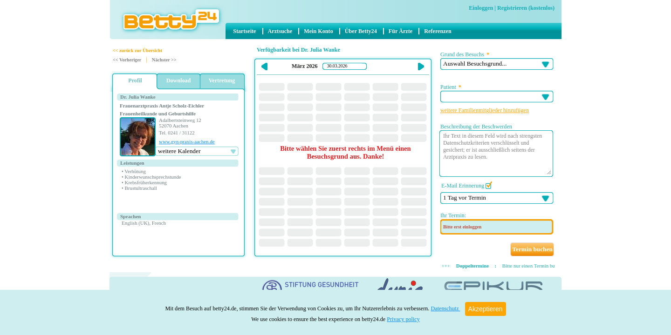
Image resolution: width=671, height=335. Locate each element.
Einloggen (481, 8)
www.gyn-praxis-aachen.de (187, 141)
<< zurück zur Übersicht (137, 50)
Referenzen (438, 31)
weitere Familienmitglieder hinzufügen (484, 110)
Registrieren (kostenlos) (526, 8)
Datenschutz (445, 308)
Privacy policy (403, 319)
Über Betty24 (361, 31)
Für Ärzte (400, 31)
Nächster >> (164, 59)
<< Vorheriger (127, 59)
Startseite (244, 31)
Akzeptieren (485, 309)
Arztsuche (280, 31)
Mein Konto (318, 31)
